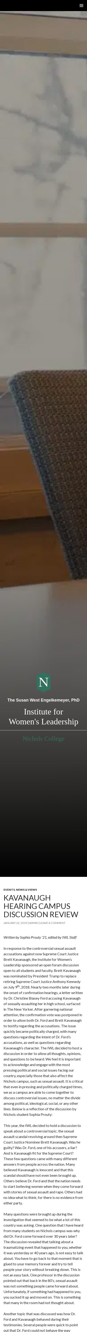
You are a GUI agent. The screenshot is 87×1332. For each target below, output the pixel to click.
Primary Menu (81, 5)
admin (33, 923)
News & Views (26, 889)
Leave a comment (52, 923)
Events (9, 889)
